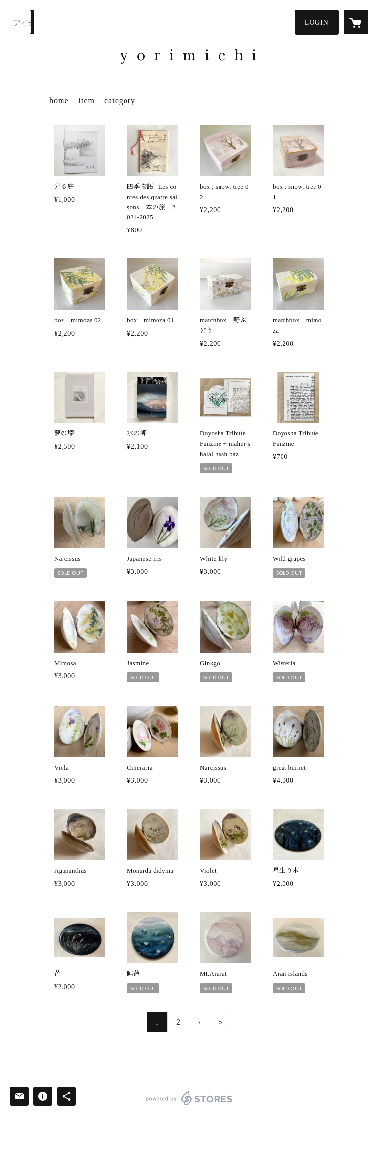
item (86, 100)
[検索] (22, 22)
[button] (317, 22)
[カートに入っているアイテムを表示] (356, 22)
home (59, 100)
